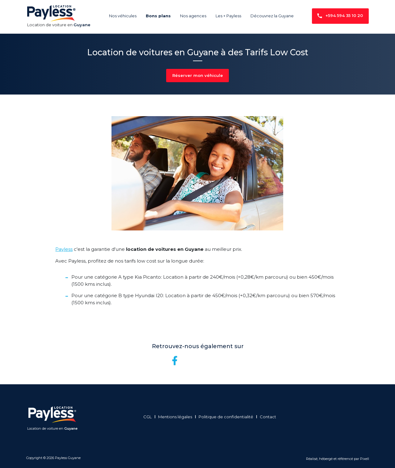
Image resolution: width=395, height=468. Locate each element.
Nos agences (193, 15)
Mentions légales (177, 416)
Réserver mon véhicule (197, 75)
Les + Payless (228, 15)
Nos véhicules (123, 15)
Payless (64, 249)
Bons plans (158, 15)
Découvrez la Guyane (272, 15)
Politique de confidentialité (227, 416)
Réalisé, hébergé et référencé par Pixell (337, 459)
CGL (149, 416)
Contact (270, 416)
